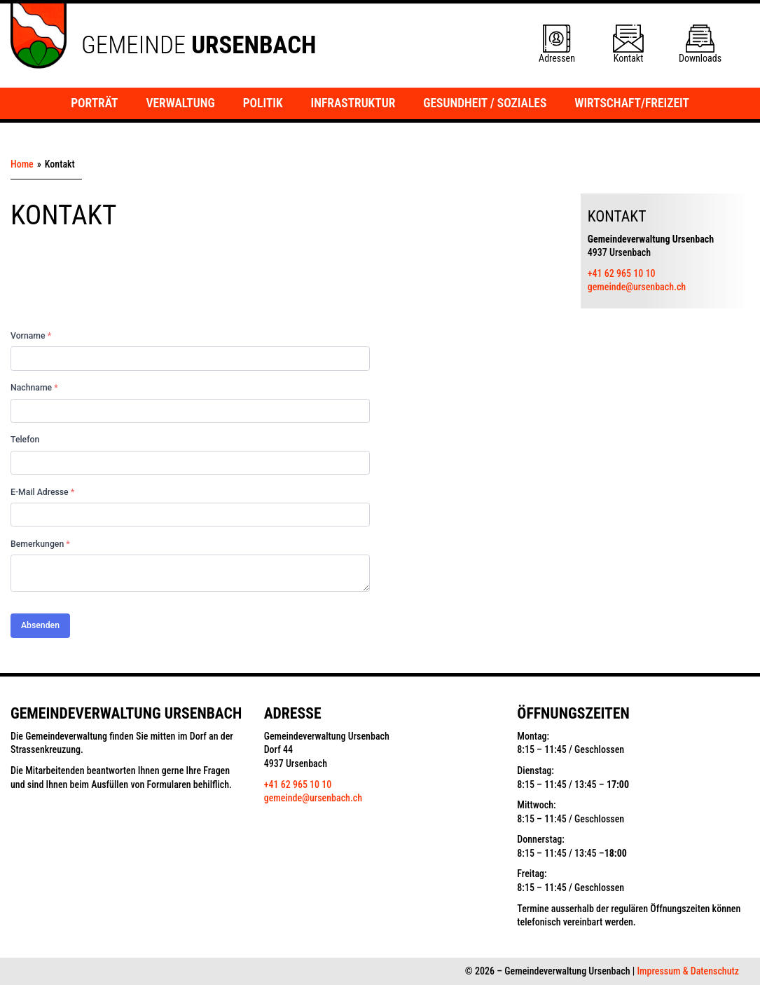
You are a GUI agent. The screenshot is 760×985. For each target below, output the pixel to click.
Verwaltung (180, 103)
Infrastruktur (353, 103)
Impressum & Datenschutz (688, 971)
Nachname (34, 388)
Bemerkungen (40, 544)
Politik (263, 103)
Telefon (25, 439)
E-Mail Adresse (42, 492)
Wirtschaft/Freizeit (631, 103)
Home (22, 164)
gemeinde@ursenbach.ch (637, 286)
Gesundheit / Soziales (484, 103)
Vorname (31, 336)
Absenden (40, 625)
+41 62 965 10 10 (622, 273)
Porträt (94, 103)
